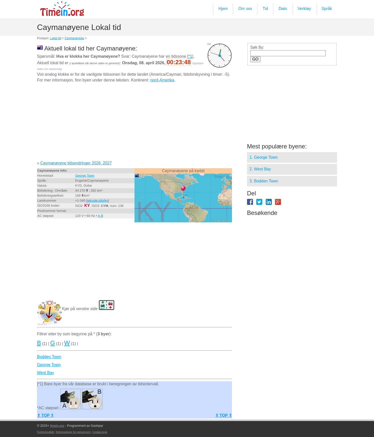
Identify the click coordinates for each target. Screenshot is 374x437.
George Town (84, 175)
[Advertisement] (134, 123)
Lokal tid (55, 38)
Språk (327, 8)
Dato (282, 8)
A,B (100, 216)
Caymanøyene (74, 38)
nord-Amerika (162, 80)
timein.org (57, 426)
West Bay (45, 373)
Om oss (245, 8)
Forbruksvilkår (45, 432)
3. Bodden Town (264, 181)
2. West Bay (260, 169)
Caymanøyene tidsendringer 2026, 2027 (76, 163)
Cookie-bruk (99, 432)
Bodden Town (49, 357)
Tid (265, 8)
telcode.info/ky (97, 200)
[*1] (190, 56)
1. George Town (264, 157)
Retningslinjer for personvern (73, 432)
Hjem (223, 8)
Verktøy (304, 8)
